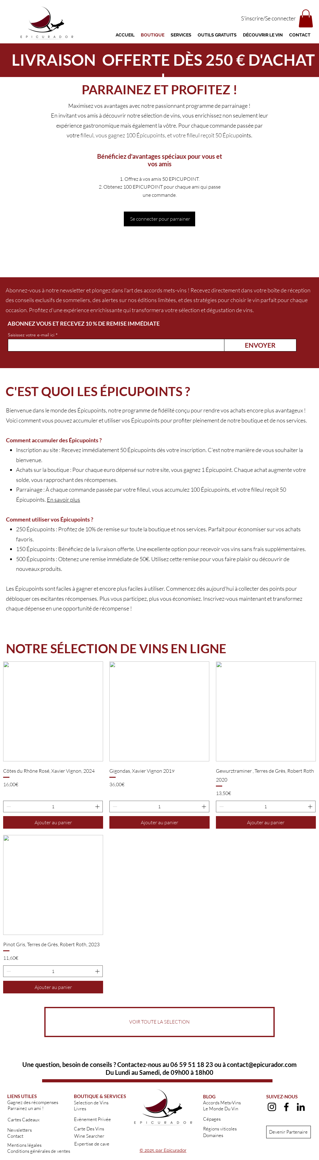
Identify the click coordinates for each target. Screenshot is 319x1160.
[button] (305, 18)
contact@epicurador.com (262, 1064)
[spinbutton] (53, 806)
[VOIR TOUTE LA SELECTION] (159, 1022)
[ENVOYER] (260, 345)
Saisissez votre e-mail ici (31, 335)
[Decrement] (8, 806)
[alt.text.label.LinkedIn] (300, 1107)
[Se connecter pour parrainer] (159, 219)
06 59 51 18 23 (191, 1064)
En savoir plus (63, 499)
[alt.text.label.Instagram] (272, 1107)
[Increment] (98, 806)
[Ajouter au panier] (53, 822)
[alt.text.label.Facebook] (286, 1107)
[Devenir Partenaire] (288, 1132)
